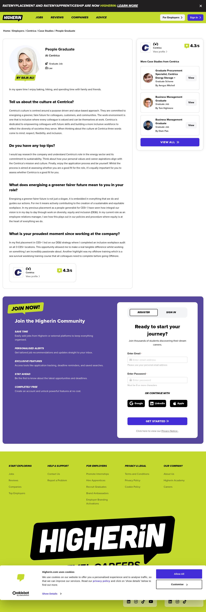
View (191, 78)
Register (144, 312)
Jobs (11, 474)
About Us (169, 474)
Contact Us (53, 474)
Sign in (171, 312)
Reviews (13, 480)
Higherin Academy (174, 480)
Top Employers (17, 493)
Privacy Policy (132, 480)
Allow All (179, 585)
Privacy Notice (169, 431)
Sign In (195, 17)
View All (169, 142)
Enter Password (137, 374)
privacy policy (101, 593)
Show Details (49, 605)
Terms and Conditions (137, 474)
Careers (168, 486)
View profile (33, 276)
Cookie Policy (132, 486)
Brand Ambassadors (97, 493)
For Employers (172, 17)
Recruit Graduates (96, 486)
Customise (179, 596)
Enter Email (134, 353)
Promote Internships (97, 474)
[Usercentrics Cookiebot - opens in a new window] (21, 605)
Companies (15, 486)
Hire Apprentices (95, 480)
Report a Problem (57, 480)
